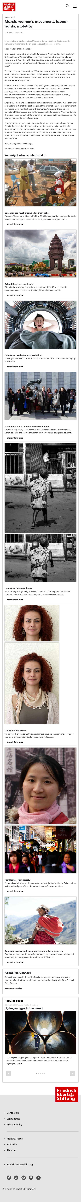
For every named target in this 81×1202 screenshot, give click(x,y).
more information (15, 224)
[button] (8, 1073)
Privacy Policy (14, 1124)
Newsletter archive (13, 988)
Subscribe (12, 1144)
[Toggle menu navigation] (74, 6)
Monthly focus (15, 1138)
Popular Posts (11, 126)
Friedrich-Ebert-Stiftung (20, 1164)
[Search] (68, 6)
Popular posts (14, 1000)
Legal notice (13, 1118)
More (20, 1063)
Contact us (13, 1112)
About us (12, 1150)
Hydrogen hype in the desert (24, 1008)
